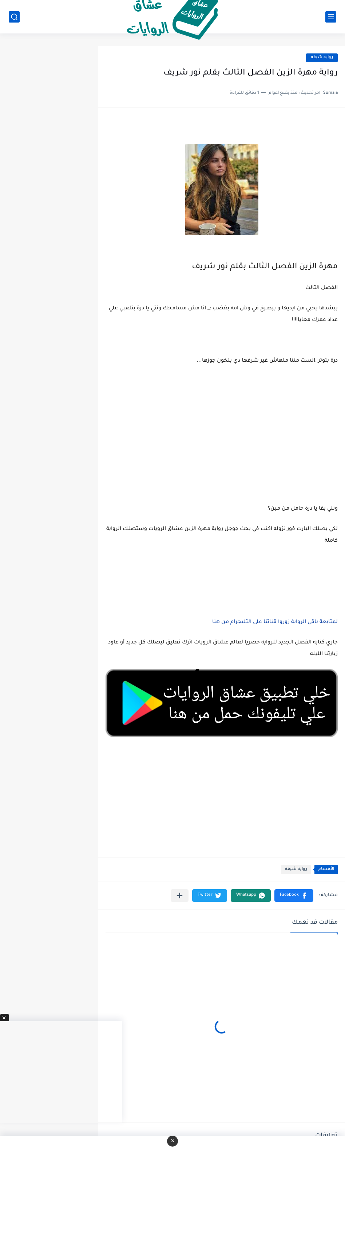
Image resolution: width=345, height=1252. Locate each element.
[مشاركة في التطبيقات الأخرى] (180, 895)
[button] (293, 895)
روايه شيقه (322, 57)
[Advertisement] (222, 443)
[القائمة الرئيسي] (330, 17)
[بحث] (14, 17)
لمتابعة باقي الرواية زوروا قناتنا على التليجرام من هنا (275, 622)
